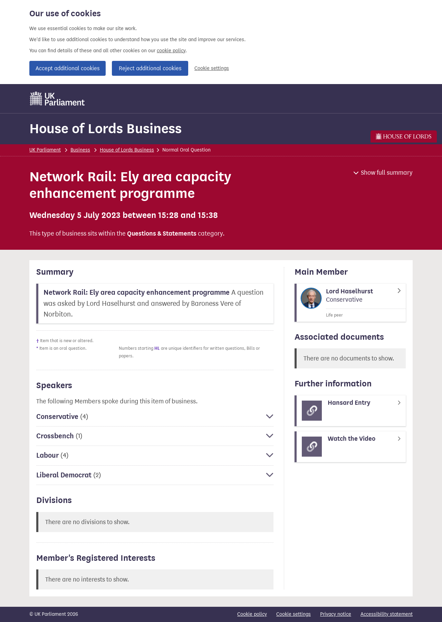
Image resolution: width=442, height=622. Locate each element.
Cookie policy (252, 614)
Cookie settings (211, 68)
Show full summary (387, 172)
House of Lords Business (105, 128)
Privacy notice (335, 614)
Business (80, 150)
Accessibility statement (387, 614)
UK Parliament (45, 150)
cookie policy (171, 51)
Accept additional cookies (67, 68)
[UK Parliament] (57, 98)
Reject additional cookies (150, 68)
